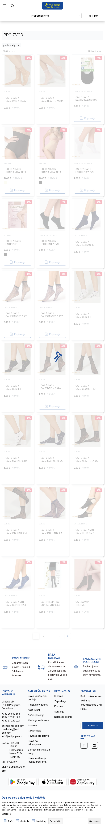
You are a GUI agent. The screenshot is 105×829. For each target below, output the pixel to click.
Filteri (93, 16)
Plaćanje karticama (38, 720)
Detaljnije (6, 814)
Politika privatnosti (38, 704)
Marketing (41, 821)
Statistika (25, 821)
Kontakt (58, 706)
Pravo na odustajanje (34, 743)
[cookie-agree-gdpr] (94, 821)
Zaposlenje (60, 701)
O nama (58, 696)
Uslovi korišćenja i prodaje (37, 698)
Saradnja (59, 711)
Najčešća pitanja (63, 716)
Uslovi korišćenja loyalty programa (37, 760)
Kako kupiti (34, 710)
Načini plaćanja (36, 715)
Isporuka (32, 725)
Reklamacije (34, 730)
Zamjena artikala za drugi (39, 751)
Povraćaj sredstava (38, 735)
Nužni (11, 821)
